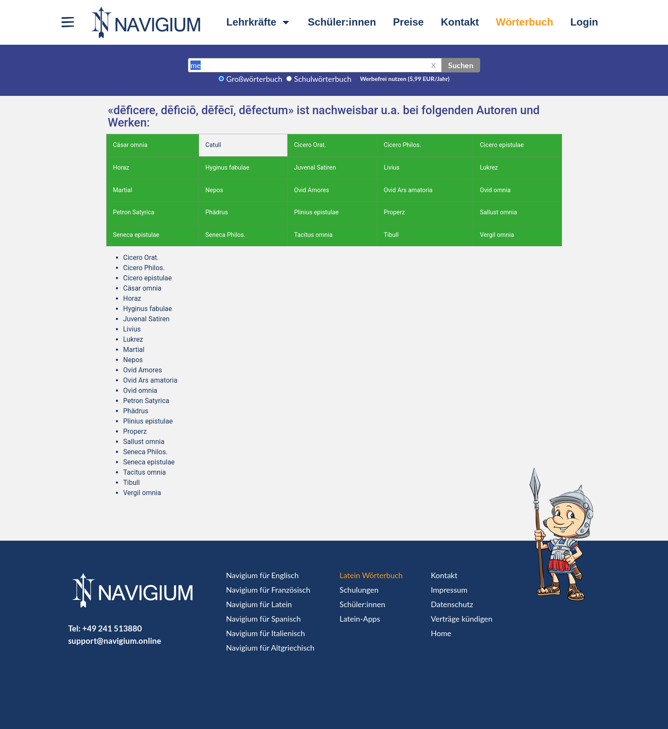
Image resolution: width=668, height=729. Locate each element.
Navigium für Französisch (268, 589)
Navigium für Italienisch (265, 633)
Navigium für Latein (259, 604)
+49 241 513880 (112, 628)
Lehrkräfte (258, 22)
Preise (408, 22)
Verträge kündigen (461, 618)
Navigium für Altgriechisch (270, 647)
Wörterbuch (524, 22)
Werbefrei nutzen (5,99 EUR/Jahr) (404, 78)
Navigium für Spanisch (263, 618)
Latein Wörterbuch (371, 575)
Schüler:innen (342, 22)
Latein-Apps (360, 618)
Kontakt (460, 22)
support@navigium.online (114, 640)
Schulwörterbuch (322, 79)
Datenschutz (452, 604)
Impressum (449, 589)
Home (441, 633)
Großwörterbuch (254, 79)
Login (584, 22)
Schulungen (359, 589)
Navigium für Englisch (262, 575)
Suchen (460, 65)
